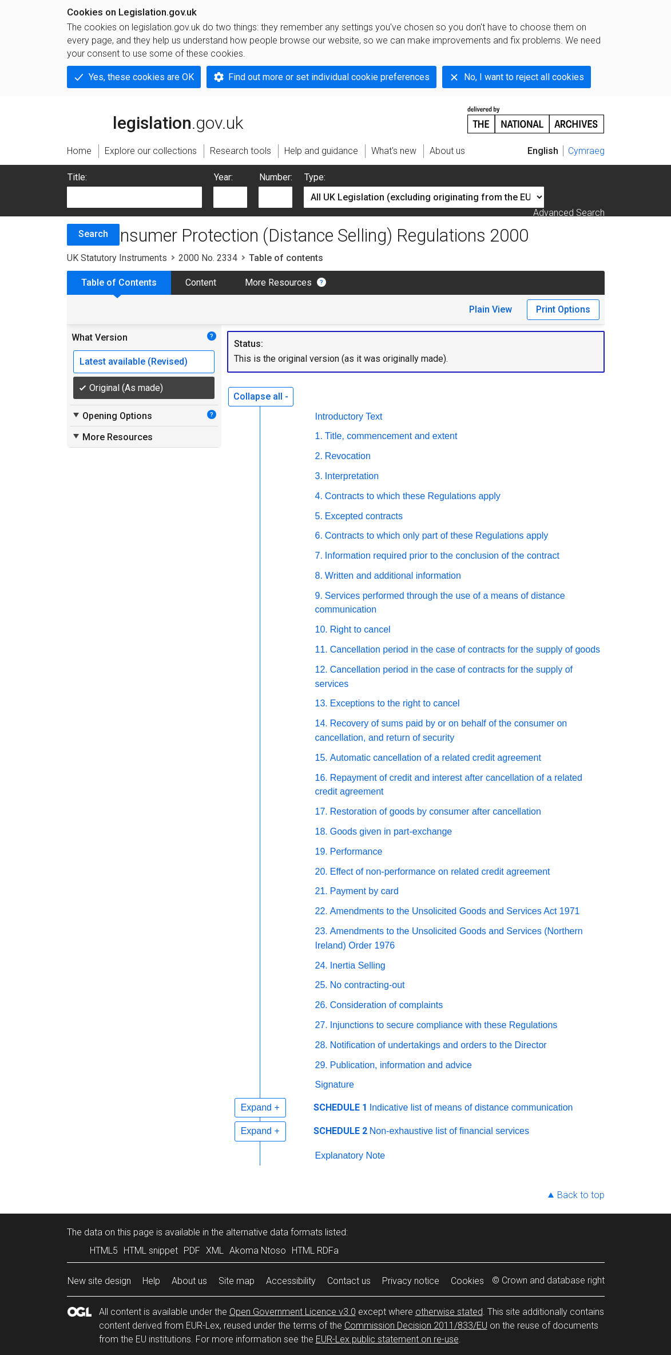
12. (321, 669)
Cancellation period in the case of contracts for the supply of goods (465, 649)
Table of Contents (119, 282)
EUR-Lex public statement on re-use (387, 1339)
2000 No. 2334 (207, 257)
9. (319, 596)
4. (319, 496)
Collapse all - (260, 396)
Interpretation (352, 476)
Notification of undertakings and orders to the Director (438, 1045)
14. (321, 723)
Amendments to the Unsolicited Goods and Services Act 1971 (455, 911)
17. (321, 811)
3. (319, 476)
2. (319, 456)
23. (321, 931)
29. (321, 1065)
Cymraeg (586, 150)
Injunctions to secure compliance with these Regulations (444, 1025)
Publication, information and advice (401, 1065)
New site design (99, 1280)
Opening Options (112, 415)
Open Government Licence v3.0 (292, 1311)
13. (321, 703)
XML (215, 1250)
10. (321, 629)
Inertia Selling (358, 965)
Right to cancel (360, 629)
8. (319, 575)
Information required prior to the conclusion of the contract (442, 555)
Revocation (348, 456)
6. (319, 535)
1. (319, 436)
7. (319, 555)
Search (93, 233)
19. (321, 851)
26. (321, 1005)
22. (321, 911)
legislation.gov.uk (155, 119)
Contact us (349, 1280)
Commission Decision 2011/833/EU (415, 1325)
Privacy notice (410, 1280)
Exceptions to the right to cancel (395, 703)
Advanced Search (569, 212)
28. (321, 1045)
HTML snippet (151, 1250)
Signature (335, 1084)
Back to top (581, 1195)
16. (321, 778)
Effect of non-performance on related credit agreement (440, 871)
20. (321, 871)
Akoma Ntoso (257, 1250)
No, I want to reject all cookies (524, 77)
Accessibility (291, 1280)
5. (319, 516)
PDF (192, 1250)
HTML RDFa (315, 1250)
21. (321, 891)
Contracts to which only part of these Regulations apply (436, 535)
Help (151, 1280)
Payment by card (364, 891)
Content (200, 282)
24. (321, 965)
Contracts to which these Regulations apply (413, 496)
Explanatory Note (350, 1155)
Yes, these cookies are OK (141, 77)
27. (321, 1025)
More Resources (278, 282)
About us (189, 1280)
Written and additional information (393, 575)
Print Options (563, 309)
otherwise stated (449, 1311)
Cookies (467, 1280)
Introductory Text (349, 416)
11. (321, 649)
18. (321, 831)
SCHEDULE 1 (340, 1107)
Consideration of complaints (386, 1005)
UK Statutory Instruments (117, 257)
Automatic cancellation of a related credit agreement (435, 758)
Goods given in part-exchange (391, 831)
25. (321, 985)
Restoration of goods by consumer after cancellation (435, 811)
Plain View (490, 309)
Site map (237, 1280)
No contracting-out (367, 985)
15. (321, 758)
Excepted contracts (364, 516)
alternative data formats (274, 1232)
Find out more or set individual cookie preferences (329, 77)
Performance (356, 851)
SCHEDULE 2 (340, 1130)
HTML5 (104, 1250)
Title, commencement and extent (391, 436)
